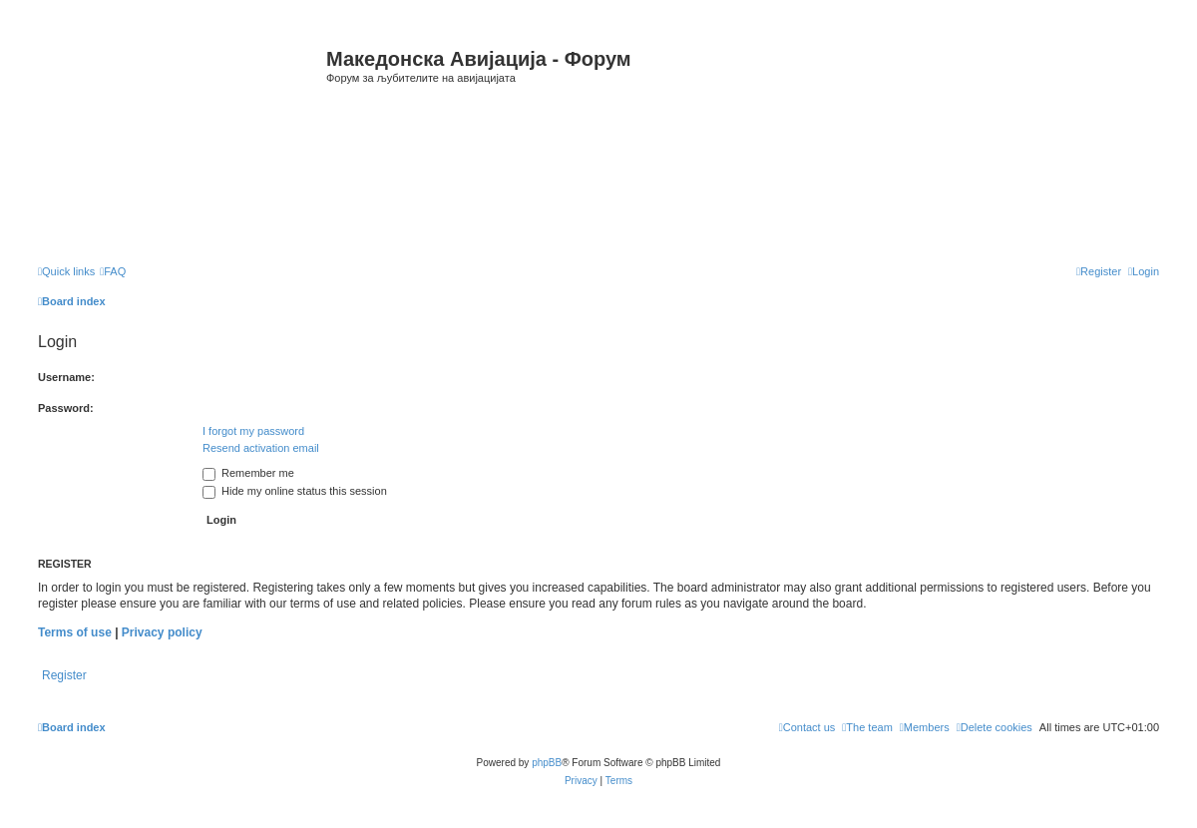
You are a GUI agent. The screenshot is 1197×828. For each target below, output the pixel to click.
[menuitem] (113, 271)
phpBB (547, 762)
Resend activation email (260, 448)
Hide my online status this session (294, 491)
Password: (66, 408)
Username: (66, 377)
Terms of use (75, 632)
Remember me (248, 473)
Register (64, 675)
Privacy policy (162, 632)
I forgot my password (253, 431)
